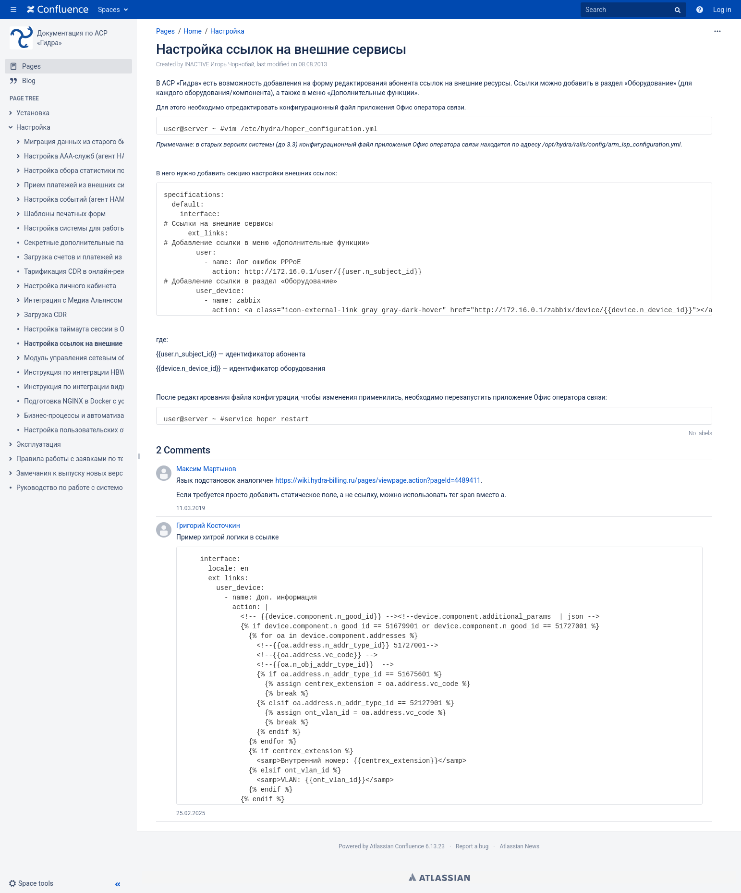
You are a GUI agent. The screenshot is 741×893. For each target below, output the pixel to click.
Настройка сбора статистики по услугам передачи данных (116, 170)
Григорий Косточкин (208, 525)
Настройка (33, 127)
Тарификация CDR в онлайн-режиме (81, 271)
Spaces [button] (109, 9)
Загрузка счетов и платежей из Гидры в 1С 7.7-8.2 (102, 257)
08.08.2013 (313, 64)
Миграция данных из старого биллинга (86, 142)
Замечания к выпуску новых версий (73, 473)
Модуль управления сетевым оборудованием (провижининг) (120, 358)
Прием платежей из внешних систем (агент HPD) (101, 185)
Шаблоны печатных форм (65, 214)
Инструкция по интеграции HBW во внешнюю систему (109, 372)
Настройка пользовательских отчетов (84, 430)
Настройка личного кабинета (70, 286)
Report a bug (472, 846)
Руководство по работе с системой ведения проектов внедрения (119, 487)
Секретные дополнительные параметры (88, 242)
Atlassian (439, 877)
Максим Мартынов (206, 469)
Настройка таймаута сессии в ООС (79, 329)
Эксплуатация (38, 444)
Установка (32, 113)
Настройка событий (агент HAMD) (78, 199)
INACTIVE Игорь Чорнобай (219, 64)
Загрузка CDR (45, 314)
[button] (13, 9)
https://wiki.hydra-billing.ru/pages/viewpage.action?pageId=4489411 (378, 480)
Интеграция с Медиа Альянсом (73, 300)
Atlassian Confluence (397, 846)
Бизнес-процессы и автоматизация (79, 415)
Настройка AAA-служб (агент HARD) (80, 156)
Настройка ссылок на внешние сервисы (88, 343)
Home (192, 31)
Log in (722, 9)
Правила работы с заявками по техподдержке (89, 459)
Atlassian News (519, 846)
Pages (165, 31)
